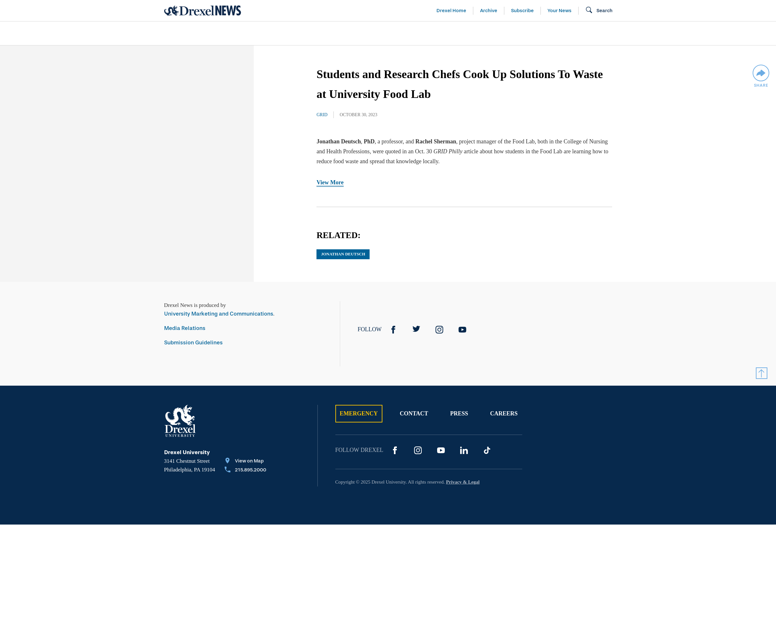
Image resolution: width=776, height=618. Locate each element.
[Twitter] (416, 329)
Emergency (359, 413)
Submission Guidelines (193, 342)
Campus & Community (626, 33)
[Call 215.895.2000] (245, 470)
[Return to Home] (202, 10)
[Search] (598, 10)
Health (479, 33)
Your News (560, 10)
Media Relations (184, 328)
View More (329, 182)
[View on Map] (245, 461)
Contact (414, 413)
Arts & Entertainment (201, 33)
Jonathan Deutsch (343, 254)
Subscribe (522, 10)
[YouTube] (462, 329)
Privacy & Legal (463, 482)
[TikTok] (487, 450)
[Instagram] (439, 329)
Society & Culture (541, 33)
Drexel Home (451, 10)
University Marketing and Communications (218, 313)
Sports (691, 33)
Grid (321, 114)
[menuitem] (201, 33)
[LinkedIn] (464, 450)
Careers (503, 413)
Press (459, 413)
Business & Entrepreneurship (399, 33)
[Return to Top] (761, 373)
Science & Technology (294, 33)
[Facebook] (393, 329)
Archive (488, 10)
